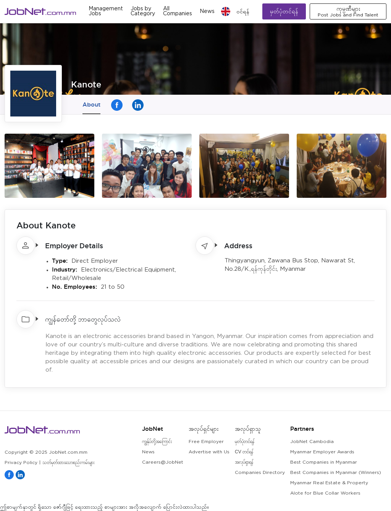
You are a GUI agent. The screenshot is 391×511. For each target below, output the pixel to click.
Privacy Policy (21, 463)
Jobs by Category (143, 11)
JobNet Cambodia (312, 442)
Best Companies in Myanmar (323, 462)
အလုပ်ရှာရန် (244, 462)
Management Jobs (106, 11)
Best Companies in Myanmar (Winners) (335, 473)
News (207, 11)
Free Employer (206, 442)
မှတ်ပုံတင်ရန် (284, 11)
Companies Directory (260, 473)
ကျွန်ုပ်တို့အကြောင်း (157, 441)
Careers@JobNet (162, 462)
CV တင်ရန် (244, 452)
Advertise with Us (209, 452)
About (91, 104)
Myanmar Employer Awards (322, 452)
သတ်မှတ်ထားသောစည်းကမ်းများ (68, 462)
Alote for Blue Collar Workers (325, 493)
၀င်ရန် (242, 11)
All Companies (177, 11)
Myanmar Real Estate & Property (329, 483)
